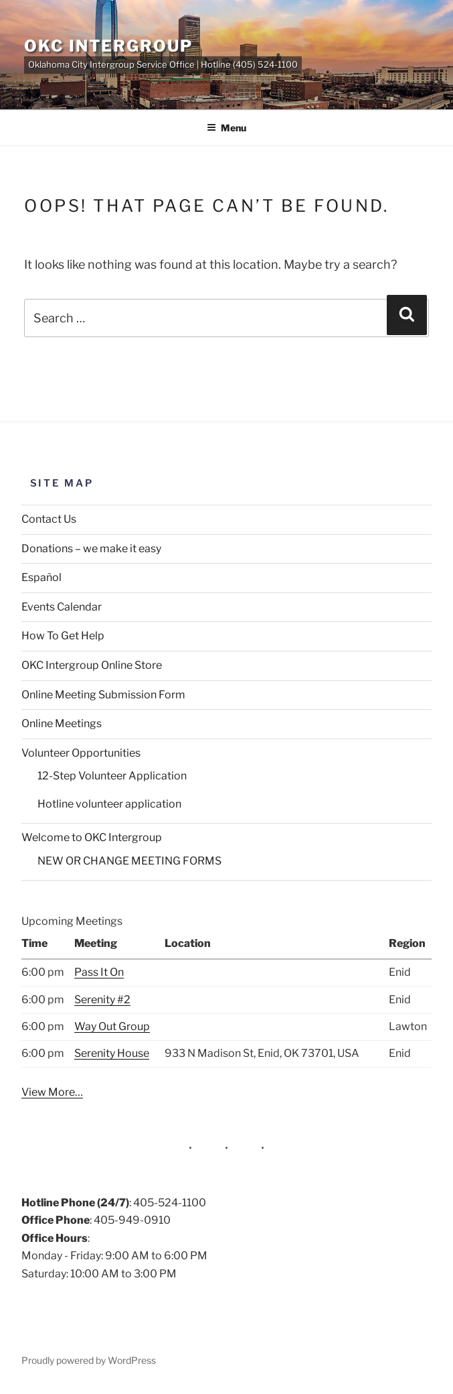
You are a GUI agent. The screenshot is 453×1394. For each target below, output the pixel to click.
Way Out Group (112, 1026)
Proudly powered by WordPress (88, 1360)
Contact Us (48, 519)
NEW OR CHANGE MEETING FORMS (129, 860)
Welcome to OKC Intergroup (91, 837)
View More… (52, 1092)
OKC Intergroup (108, 46)
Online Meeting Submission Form (103, 694)
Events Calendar (61, 606)
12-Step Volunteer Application (112, 775)
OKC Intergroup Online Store (91, 665)
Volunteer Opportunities (81, 753)
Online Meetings (61, 723)
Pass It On (99, 972)
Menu (226, 127)
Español (41, 577)
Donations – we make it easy (91, 548)
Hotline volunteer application (109, 804)
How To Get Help (62, 635)
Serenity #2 (102, 999)
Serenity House (111, 1053)
